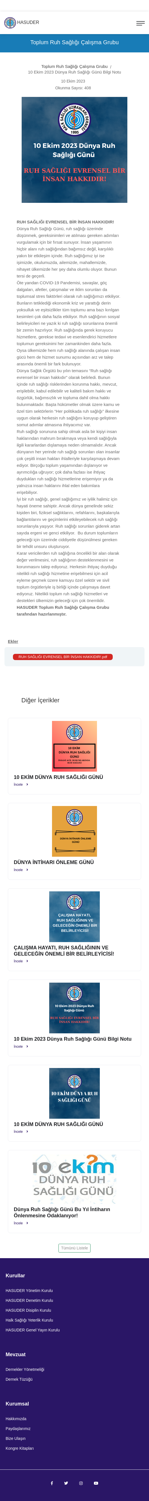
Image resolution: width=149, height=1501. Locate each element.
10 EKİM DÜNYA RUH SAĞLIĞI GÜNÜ (58, 777)
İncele (21, 785)
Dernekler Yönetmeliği (25, 1369)
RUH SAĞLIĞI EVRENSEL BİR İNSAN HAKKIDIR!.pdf (63, 657)
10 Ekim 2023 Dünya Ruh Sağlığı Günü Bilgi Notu (73, 1039)
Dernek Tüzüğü (19, 1379)
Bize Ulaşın (16, 1438)
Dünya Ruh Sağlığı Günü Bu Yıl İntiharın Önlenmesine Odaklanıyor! (62, 1212)
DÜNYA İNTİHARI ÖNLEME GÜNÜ (54, 862)
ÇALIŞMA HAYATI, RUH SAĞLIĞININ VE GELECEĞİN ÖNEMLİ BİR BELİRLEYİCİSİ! (64, 951)
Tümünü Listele (74, 1248)
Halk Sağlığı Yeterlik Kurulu (29, 1320)
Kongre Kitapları (20, 1448)
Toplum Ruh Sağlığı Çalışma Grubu (74, 66)
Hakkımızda (16, 1418)
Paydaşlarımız (18, 1428)
